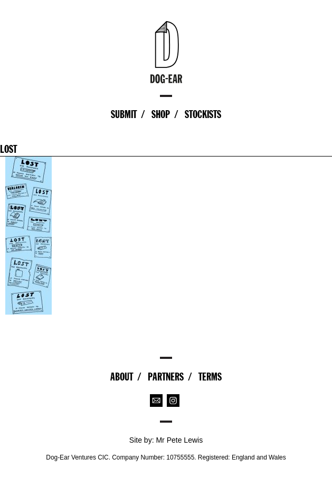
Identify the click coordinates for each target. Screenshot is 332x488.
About (121, 377)
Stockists (203, 114)
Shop (160, 114)
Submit (124, 114)
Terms (210, 377)
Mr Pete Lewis (179, 440)
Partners (166, 377)
